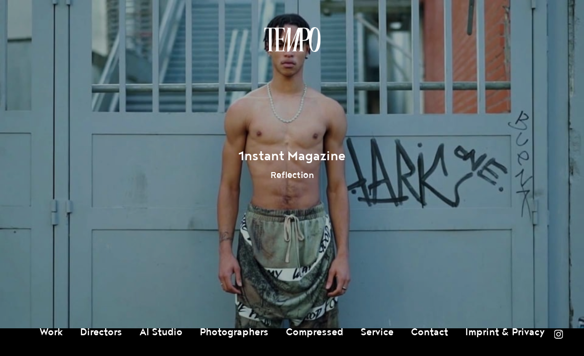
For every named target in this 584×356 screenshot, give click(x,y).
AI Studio (160, 332)
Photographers (234, 332)
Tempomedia (292, 39)
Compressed (314, 332)
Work (51, 332)
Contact (429, 332)
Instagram (558, 334)
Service (377, 332)
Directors (101, 332)
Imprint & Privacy (505, 332)
